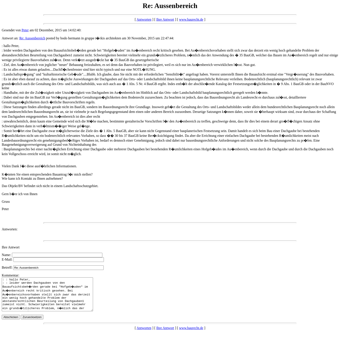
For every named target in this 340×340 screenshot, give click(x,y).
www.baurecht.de (191, 19)
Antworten (144, 19)
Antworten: (10, 229)
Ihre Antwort (165, 19)
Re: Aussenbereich (32, 38)
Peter (25, 30)
